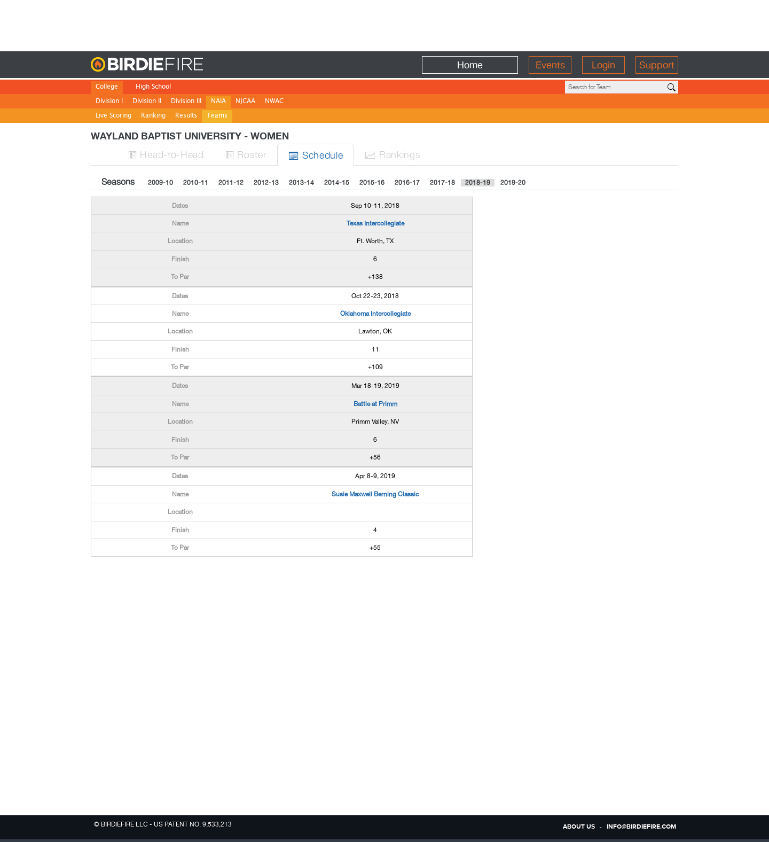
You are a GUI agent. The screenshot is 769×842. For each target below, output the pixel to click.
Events (550, 65)
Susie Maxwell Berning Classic (375, 494)
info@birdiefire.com (641, 827)
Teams (217, 116)
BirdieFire (168, 65)
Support (656, 65)
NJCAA (245, 102)
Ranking (153, 116)
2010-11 (195, 182)
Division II (146, 102)
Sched (315, 154)
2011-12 (231, 182)
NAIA (218, 102)
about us (579, 827)
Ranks (392, 154)
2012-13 (266, 182)
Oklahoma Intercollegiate (375, 313)
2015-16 (371, 182)
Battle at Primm (375, 404)
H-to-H (166, 154)
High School (153, 87)
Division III (186, 102)
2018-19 (477, 182)
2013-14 (301, 182)
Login (603, 65)
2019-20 (512, 182)
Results (186, 116)
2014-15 (336, 182)
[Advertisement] (384, 24)
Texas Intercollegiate (375, 223)
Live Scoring (113, 116)
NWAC (274, 102)
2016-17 (407, 182)
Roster (246, 154)
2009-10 (160, 182)
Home (470, 65)
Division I (109, 102)
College (107, 87)
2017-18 (442, 182)
